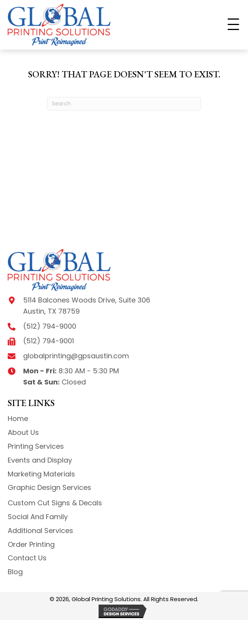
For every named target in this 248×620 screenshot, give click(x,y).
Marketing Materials (41, 474)
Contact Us (27, 558)
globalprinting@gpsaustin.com (76, 356)
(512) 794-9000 (49, 326)
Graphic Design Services (49, 487)
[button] (233, 25)
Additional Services (40, 530)
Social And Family (38, 516)
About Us (23, 432)
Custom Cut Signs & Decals (55, 503)
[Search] (124, 103)
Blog (15, 572)
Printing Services (36, 446)
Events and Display (40, 460)
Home (18, 418)
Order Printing (31, 544)
